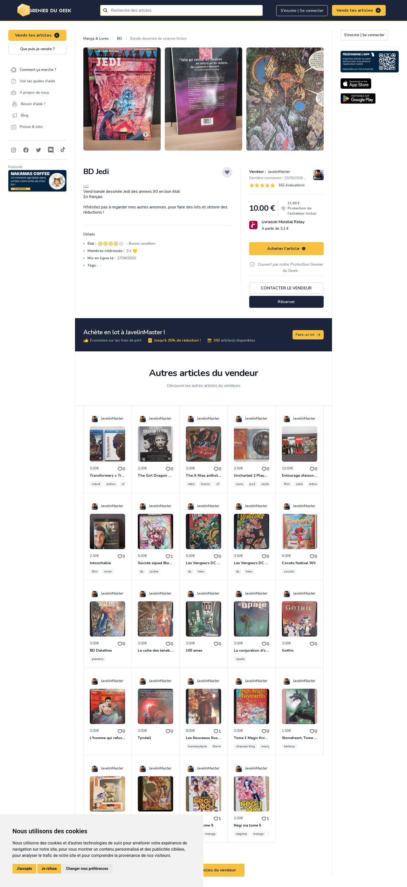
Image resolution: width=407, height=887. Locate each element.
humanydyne (197, 746)
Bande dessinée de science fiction (158, 38)
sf (123, 484)
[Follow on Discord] (51, 150)
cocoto (289, 571)
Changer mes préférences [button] (87, 868)
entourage (316, 484)
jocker (154, 571)
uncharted (268, 484)
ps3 (252, 484)
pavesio (98, 659)
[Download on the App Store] (356, 83)
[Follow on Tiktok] (62, 150)
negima (241, 834)
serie (299, 484)
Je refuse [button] (49, 868)
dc (142, 571)
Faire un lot (308, 334)
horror (205, 484)
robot (96, 484)
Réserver (286, 302)
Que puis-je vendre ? (37, 48)
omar (108, 571)
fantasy (289, 746)
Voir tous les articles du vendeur (203, 870)
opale (240, 659)
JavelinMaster (278, 171)
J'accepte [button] (24, 868)
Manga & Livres (96, 38)
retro (191, 484)
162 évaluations (291, 185)
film (287, 484)
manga (266, 746)
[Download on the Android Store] (358, 98)
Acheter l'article (286, 248)
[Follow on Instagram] (13, 150)
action (111, 484)
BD (119, 38)
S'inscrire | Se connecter (302, 10)
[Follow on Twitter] (38, 150)
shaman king (245, 746)
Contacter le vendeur (286, 288)
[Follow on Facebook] (26, 150)
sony (239, 484)
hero (201, 571)
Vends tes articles (358, 10)
